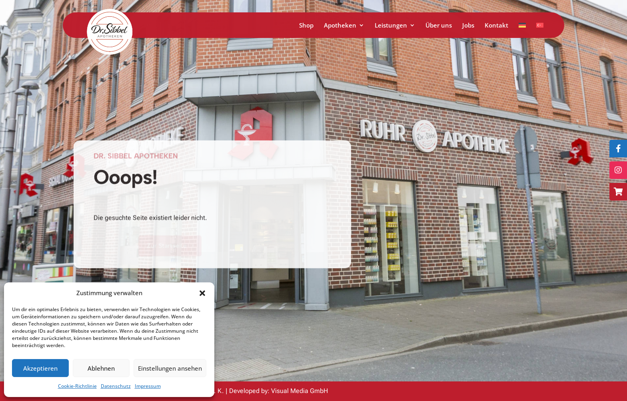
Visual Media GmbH (299, 391)
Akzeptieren (40, 368)
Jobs (468, 25)
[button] (202, 293)
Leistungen (391, 25)
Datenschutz (116, 386)
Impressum (148, 386)
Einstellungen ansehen (170, 368)
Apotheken (340, 25)
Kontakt (496, 25)
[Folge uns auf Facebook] (618, 148)
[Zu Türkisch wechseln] (539, 30)
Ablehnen (101, 368)
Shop (306, 25)
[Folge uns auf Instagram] (618, 170)
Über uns (438, 25)
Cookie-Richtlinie (77, 386)
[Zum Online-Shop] (618, 191)
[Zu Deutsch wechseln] (522, 30)
